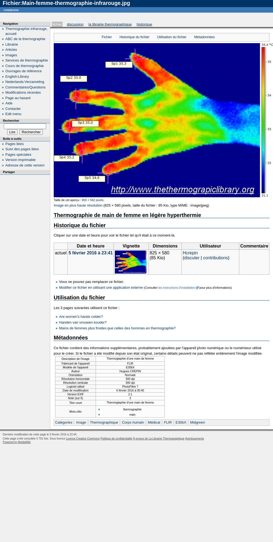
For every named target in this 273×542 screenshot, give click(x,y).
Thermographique (104, 422)
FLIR (168, 422)
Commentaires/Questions (25, 87)
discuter (192, 257)
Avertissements (194, 438)
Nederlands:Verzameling (24, 82)
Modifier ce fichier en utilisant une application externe (101, 287)
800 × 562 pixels (92, 200)
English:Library (17, 76)
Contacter (13, 109)
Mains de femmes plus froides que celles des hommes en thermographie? (117, 328)
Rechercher (11, 120)
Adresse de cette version (25, 165)
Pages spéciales (18, 154)
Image (81, 422)
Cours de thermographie (24, 66)
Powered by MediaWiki (17, 442)
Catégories (63, 422)
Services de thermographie (26, 60)
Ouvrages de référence (23, 71)
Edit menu (13, 114)
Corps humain (133, 422)
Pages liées (14, 144)
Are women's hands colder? (81, 317)
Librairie (11, 44)
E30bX (181, 422)
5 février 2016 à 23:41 (91, 253)
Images (11, 55)
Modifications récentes (23, 92)
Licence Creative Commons (83, 438)
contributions (215, 257)
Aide (9, 103)
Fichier (57, 24)
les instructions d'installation (176, 287)
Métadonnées (204, 37)
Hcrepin (190, 253)
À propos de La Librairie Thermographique (158, 438)
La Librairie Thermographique (110, 24)
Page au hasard (18, 98)
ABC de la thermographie (25, 39)
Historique (144, 24)
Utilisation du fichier (171, 37)
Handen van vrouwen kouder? (83, 322)
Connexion (11, 10)
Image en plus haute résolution (78, 205)
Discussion (75, 24)
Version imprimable (20, 160)
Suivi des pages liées (22, 149)
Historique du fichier (134, 37)
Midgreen (197, 422)
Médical (154, 422)
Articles (11, 50)
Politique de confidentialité (116, 438)
